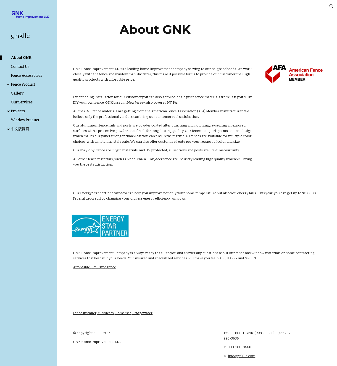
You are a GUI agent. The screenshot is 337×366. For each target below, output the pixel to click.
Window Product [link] (25, 120)
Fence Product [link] (23, 84)
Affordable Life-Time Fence (94, 267)
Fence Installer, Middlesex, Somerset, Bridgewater (113, 313)
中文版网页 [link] (20, 129)
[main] (155, 29)
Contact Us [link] (20, 66)
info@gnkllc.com (241, 356)
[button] (331, 6)
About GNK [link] (21, 57)
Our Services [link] (22, 102)
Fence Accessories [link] (26, 75)
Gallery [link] (17, 93)
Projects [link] (18, 111)
